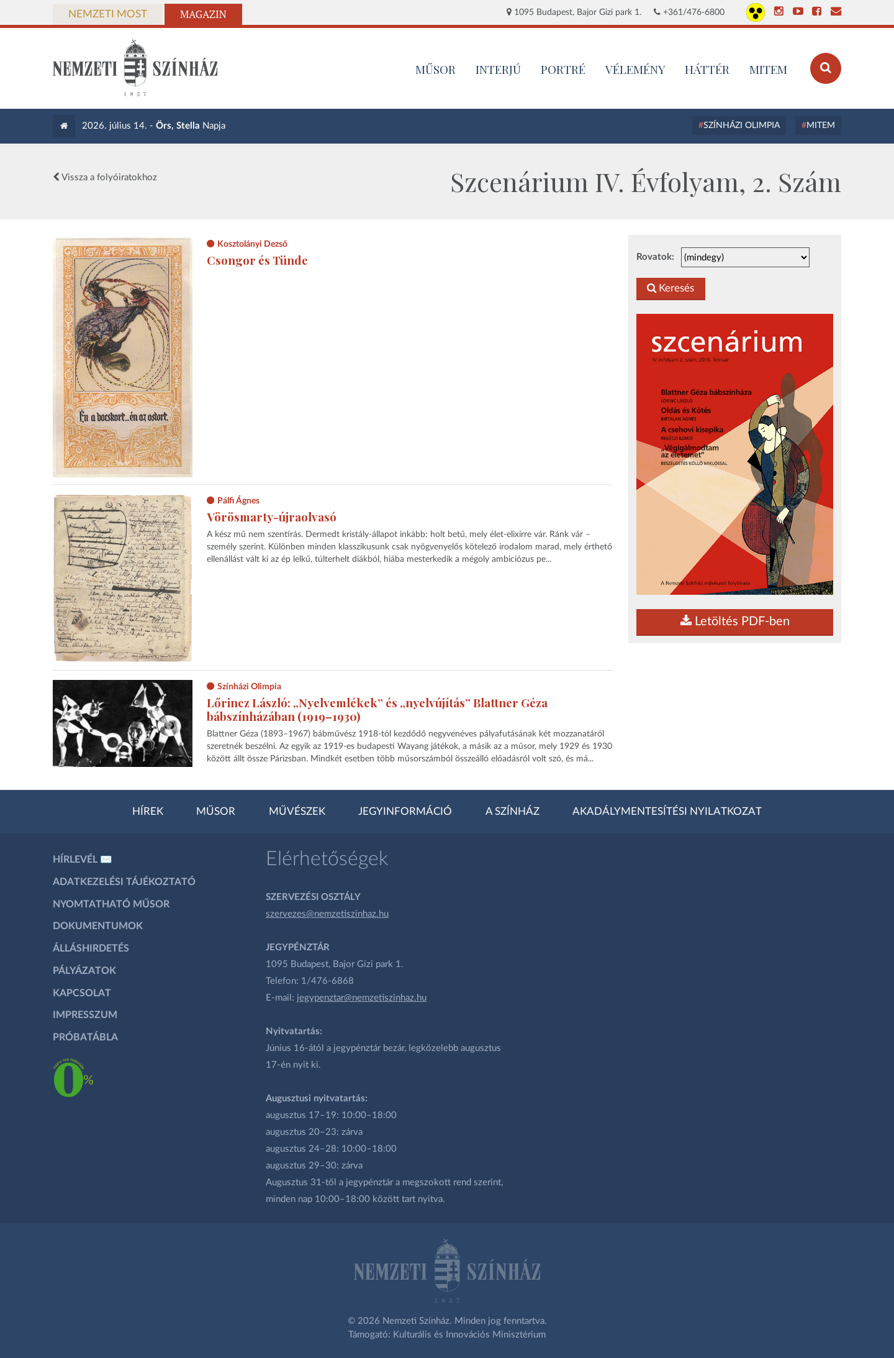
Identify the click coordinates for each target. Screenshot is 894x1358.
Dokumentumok (98, 926)
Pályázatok (84, 971)
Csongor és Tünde (257, 260)
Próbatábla (85, 1037)
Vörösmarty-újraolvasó (271, 517)
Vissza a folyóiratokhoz (105, 177)
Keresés (670, 288)
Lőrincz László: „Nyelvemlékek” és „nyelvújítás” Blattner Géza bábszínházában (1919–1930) (377, 710)
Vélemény (635, 69)
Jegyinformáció (405, 812)
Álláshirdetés (91, 948)
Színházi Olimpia (741, 125)
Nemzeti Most (107, 14)
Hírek (147, 812)
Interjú (498, 69)
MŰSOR (435, 69)
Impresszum (85, 1015)
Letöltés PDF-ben (735, 621)
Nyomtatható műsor (111, 904)
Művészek (297, 812)
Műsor (215, 812)
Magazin (203, 14)
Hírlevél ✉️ (82, 860)
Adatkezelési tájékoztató (124, 882)
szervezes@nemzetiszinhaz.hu (327, 914)
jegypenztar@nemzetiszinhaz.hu (362, 997)
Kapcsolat (82, 993)
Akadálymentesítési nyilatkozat (667, 812)
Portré (563, 69)
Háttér (707, 69)
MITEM (768, 69)
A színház (512, 812)
